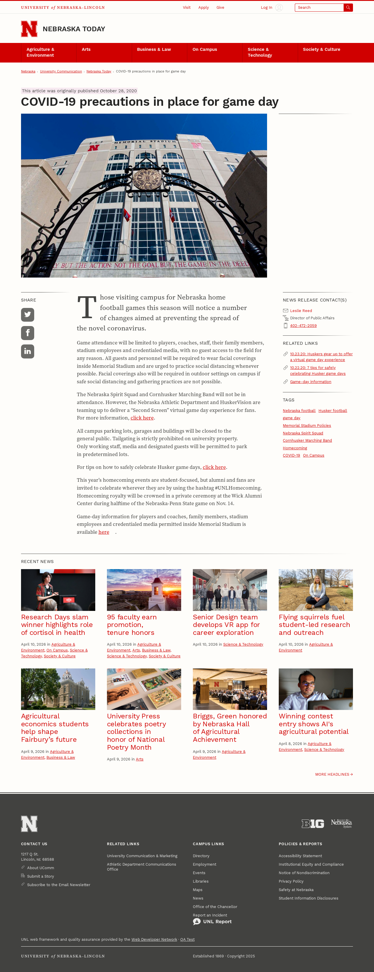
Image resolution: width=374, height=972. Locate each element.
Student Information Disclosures (308, 898)
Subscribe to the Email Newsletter (58, 885)
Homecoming (295, 448)
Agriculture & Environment (40, 52)
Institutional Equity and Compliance (311, 864)
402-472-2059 (303, 325)
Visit (187, 7)
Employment (204, 864)
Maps (197, 890)
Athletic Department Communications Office (141, 867)
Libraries (201, 881)
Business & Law (154, 49)
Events (199, 873)
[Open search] (324, 8)
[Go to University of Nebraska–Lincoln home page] (29, 29)
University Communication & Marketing (142, 856)
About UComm (40, 868)
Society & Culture (321, 49)
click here (142, 417)
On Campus (205, 49)
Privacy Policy (291, 881)
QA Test (187, 939)
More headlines (332, 774)
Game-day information (310, 382)
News (198, 898)
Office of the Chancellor (215, 907)
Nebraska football (299, 410)
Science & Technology (260, 52)
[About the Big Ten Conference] (313, 824)
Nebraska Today (74, 29)
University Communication (61, 71)
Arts (86, 49)
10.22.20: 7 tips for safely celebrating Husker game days (318, 370)
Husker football (332, 410)
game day (291, 418)
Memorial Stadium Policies (307, 425)
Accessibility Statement (300, 856)
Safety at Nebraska (296, 890)
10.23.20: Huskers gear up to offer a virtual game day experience (321, 357)
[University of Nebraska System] (342, 824)
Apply (203, 7)
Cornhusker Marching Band (307, 440)
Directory (201, 856)
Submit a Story (40, 876)
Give (220, 7)
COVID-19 (291, 455)
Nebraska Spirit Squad (303, 433)
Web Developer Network (154, 939)
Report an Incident (212, 919)
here (103, 532)
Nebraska (28, 71)
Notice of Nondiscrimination (304, 873)
